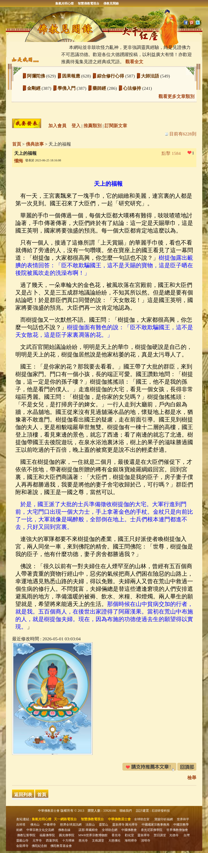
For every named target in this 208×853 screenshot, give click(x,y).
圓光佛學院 (66, 835)
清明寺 (145, 840)
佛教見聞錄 (111, 3)
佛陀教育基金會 (61, 845)
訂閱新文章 (116, 125)
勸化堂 (129, 835)
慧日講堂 (160, 835)
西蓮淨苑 (52, 840)
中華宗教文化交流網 (40, 830)
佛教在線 (64, 830)
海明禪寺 (131, 840)
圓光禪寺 (131, 824)
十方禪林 (68, 840)
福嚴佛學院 (47, 835)
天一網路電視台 (65, 819)
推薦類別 (93, 125)
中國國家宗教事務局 (155, 824)
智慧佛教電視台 (88, 3)
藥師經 (100, 88)
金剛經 (34, 88)
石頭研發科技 (160, 810)
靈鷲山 (103, 824)
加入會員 (57, 125)
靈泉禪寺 (118, 824)
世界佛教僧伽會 (177, 830)
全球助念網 (109, 830)
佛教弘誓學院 (26, 835)
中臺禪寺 (50, 824)
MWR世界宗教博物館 (93, 835)
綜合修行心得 (111, 76)
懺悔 (18, 160)
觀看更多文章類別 (176, 96)
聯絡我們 (126, 810)
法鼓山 (90, 824)
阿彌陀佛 (36, 76)
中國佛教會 (129, 830)
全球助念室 (141, 819)
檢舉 (191, 777)
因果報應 (71, 76)
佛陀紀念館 (39, 845)
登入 (75, 125)
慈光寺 (83, 840)
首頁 (16, 144)
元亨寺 (37, 840)
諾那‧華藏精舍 (88, 830)
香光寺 (116, 835)
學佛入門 (67, 88)
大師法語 (150, 76)
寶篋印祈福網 (163, 819)
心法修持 (132, 88)
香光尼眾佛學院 (151, 830)
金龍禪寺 (22, 845)
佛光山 (35, 824)
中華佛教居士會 (49, 810)
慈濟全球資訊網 (70, 824)
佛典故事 (35, 144)
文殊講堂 (98, 840)
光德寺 (174, 835)
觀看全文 (134, 61)
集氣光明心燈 (64, 3)
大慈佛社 (114, 840)
